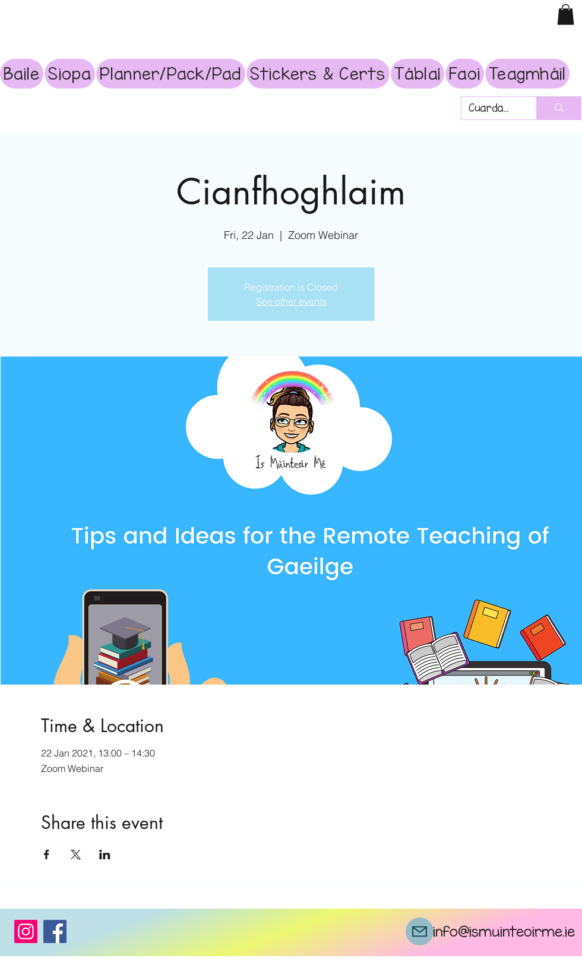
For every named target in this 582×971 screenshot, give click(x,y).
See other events (291, 301)
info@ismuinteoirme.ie (504, 931)
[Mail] (420, 931)
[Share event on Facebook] (46, 854)
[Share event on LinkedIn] (104, 854)
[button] (565, 14)
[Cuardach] (490, 108)
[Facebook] (55, 931)
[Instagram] (25, 931)
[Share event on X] (75, 854)
